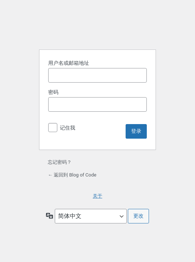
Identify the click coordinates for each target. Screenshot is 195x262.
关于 (97, 196)
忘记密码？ (60, 162)
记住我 (67, 128)
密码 (53, 92)
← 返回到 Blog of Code (72, 175)
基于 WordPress (97, 25)
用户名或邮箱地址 (68, 63)
